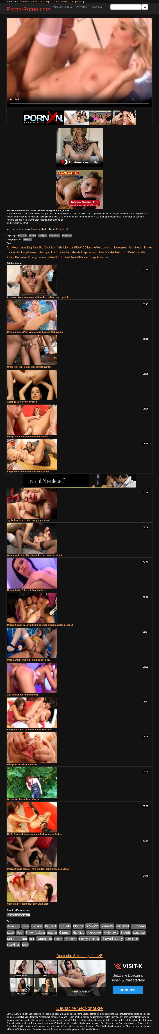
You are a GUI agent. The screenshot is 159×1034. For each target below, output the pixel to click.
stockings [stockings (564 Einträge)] (90, 257)
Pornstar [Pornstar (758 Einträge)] (21, 257)
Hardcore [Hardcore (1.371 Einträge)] (58, 252)
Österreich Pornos (28, 1)
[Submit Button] (145, 7)
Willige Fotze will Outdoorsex (22, 764)
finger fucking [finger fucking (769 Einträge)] (35, 932)
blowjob (42, 235)
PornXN (28, 239)
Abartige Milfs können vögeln (22, 402)
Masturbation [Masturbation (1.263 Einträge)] (114, 252)
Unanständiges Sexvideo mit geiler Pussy (28, 660)
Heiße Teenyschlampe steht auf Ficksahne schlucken (34, 834)
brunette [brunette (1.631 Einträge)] (93, 247)
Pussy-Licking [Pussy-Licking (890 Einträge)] (38, 257)
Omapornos (76, 1)
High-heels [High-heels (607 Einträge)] (73, 252)
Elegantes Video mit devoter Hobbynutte (28, 471)
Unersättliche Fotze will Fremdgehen (26, 590)
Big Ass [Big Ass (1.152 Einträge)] (32, 247)
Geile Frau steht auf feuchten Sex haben (28, 904)
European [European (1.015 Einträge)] (121, 247)
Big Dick (22, 235)
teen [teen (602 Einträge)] (100, 257)
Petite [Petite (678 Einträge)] (10, 257)
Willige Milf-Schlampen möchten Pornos (28, 436)
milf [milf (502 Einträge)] (127, 252)
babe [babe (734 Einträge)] (22, 247)
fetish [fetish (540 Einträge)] (139, 247)
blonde (32, 235)
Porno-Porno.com (28, 9)
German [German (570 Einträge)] (32, 252)
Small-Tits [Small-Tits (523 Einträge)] (76, 257)
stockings (66, 235)
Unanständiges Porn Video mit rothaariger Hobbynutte (35, 332)
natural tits (54, 235)
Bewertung (96, 7)
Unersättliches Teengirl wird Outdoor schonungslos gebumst (38, 869)
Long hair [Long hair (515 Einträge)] (98, 252)
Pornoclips (45, 1)
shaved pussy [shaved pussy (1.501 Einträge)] (59, 257)
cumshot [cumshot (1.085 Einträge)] (107, 247)
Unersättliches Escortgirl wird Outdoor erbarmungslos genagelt (40, 625)
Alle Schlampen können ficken (23, 694)
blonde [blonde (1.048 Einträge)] (68, 247)
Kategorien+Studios (62, 7)
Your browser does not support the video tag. (79, 62)
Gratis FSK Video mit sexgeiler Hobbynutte (29, 367)
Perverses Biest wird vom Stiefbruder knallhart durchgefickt (38, 297)
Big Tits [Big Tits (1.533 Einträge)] (57, 247)
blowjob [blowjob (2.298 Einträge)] (80, 247)
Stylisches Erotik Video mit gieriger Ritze (28, 520)
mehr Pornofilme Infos (17, 223)
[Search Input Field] (126, 7)
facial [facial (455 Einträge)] (132, 247)
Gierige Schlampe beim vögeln (23, 799)
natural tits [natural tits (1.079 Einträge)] (137, 252)
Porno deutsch (61, 1)
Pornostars (81, 7)
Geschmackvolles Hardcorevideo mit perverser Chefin (35, 555)
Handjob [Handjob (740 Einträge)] (44, 252)
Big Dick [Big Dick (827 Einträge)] (45, 247)
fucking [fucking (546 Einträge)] (22, 252)
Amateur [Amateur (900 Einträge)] (13, 247)
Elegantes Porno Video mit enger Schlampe (29, 729)
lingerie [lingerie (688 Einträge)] (86, 252)
